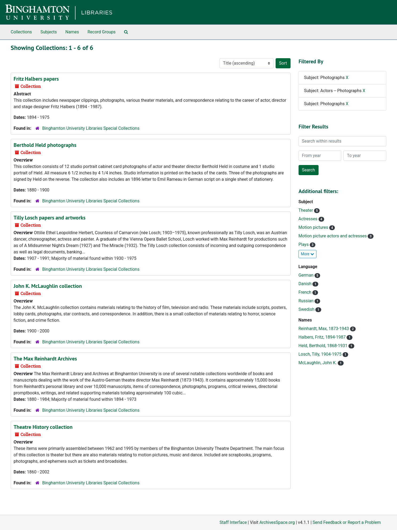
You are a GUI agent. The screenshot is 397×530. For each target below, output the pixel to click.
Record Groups (102, 31)
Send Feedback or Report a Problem (347, 522)
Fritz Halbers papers (36, 78)
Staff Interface (233, 522)
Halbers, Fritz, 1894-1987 (323, 337)
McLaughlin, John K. (318, 362)
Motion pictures (314, 227)
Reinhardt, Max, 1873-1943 (324, 328)
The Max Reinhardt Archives (45, 358)
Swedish (307, 309)
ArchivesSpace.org (277, 522)
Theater (306, 210)
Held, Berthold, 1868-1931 (324, 345)
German (307, 275)
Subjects (49, 31)
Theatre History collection (43, 426)
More (307, 254)
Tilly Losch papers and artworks (49, 217)
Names (72, 31)
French (305, 292)
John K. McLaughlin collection (48, 285)
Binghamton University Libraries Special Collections (90, 128)
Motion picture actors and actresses (333, 235)
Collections (21, 31)
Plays (304, 244)
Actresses (309, 218)
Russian (307, 300)
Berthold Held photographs (45, 145)
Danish (306, 283)
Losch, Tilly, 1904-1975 (321, 354)
